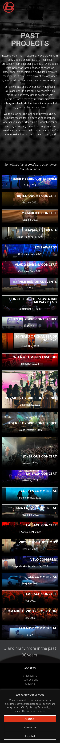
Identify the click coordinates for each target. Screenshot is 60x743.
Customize (30, 727)
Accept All (30, 719)
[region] (30, 716)
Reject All (30, 736)
